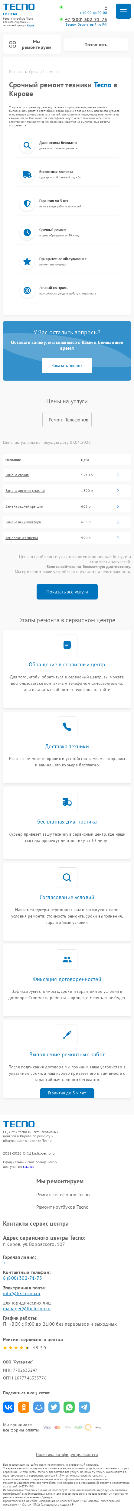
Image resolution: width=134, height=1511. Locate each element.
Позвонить (95, 44)
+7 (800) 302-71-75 (86, 19)
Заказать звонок (67, 365)
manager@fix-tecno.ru (27, 1308)
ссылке (28, 1166)
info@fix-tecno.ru (22, 1293)
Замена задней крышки (24, 506)
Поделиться (8, 1407)
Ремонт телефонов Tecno (63, 1194)
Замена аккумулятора (23, 522)
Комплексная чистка (21, 538)
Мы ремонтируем (30, 44)
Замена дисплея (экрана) (25, 491)
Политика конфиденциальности (67, 1454)
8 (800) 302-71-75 (22, 1278)
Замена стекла (17, 475)
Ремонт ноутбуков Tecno (62, 1207)
